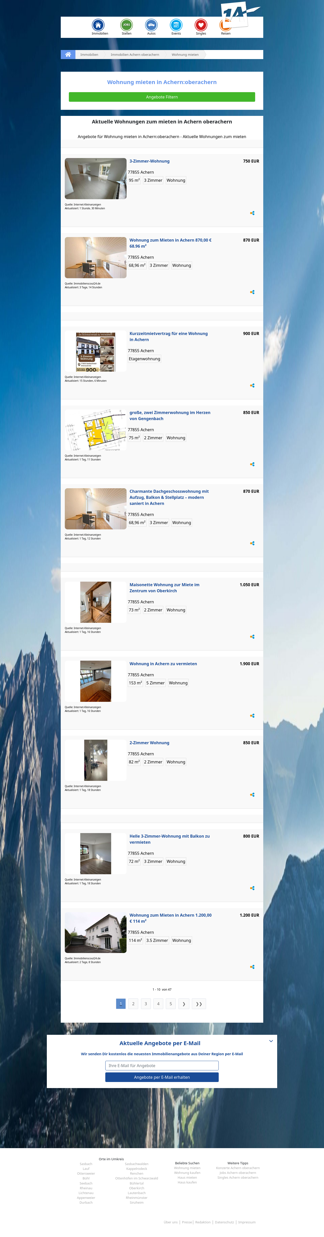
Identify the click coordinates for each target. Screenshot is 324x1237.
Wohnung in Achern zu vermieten (163, 663)
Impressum (247, 1222)
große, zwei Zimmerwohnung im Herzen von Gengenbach (170, 415)
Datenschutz (224, 1222)
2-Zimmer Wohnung (149, 742)
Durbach (86, 1202)
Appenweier (86, 1197)
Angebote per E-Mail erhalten (162, 1077)
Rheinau (86, 1188)
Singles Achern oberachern (237, 1177)
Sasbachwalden (137, 1164)
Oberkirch (136, 1188)
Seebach (86, 1183)
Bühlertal (137, 1183)
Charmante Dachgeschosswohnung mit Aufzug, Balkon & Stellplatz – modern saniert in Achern (169, 497)
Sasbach (86, 1164)
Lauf (86, 1168)
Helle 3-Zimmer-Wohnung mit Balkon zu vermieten (170, 839)
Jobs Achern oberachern (238, 1172)
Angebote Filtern (162, 97)
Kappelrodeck (136, 1168)
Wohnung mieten (187, 1168)
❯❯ (199, 1004)
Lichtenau (86, 1193)
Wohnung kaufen (187, 1172)
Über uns (171, 1222)
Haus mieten (187, 1177)
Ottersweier (86, 1173)
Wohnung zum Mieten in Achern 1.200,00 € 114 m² (171, 918)
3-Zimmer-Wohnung (150, 161)
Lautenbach (137, 1193)
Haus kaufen (187, 1182)
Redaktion (203, 1222)
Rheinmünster (136, 1197)
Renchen (136, 1173)
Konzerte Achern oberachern (238, 1168)
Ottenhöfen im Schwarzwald (136, 1178)
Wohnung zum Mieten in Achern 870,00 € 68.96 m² (171, 243)
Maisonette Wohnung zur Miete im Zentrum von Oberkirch (164, 588)
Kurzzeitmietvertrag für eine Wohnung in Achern (169, 336)
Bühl (86, 1178)
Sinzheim (137, 1202)
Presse (187, 1222)
